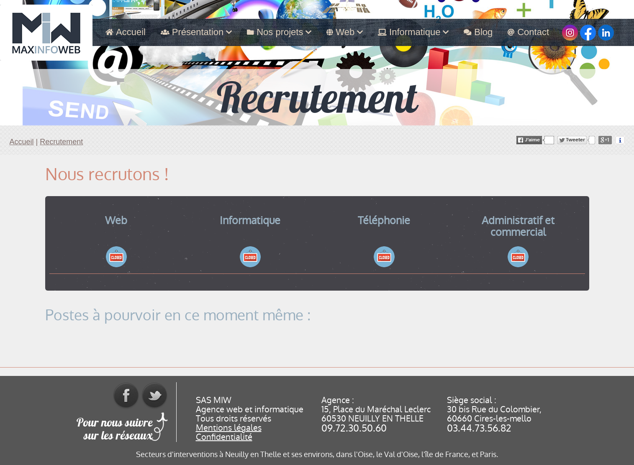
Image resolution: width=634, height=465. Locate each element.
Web (344, 32)
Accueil (125, 32)
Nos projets (279, 32)
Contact (528, 32)
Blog (478, 32)
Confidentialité (224, 437)
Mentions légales (229, 428)
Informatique (413, 32)
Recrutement (61, 142)
